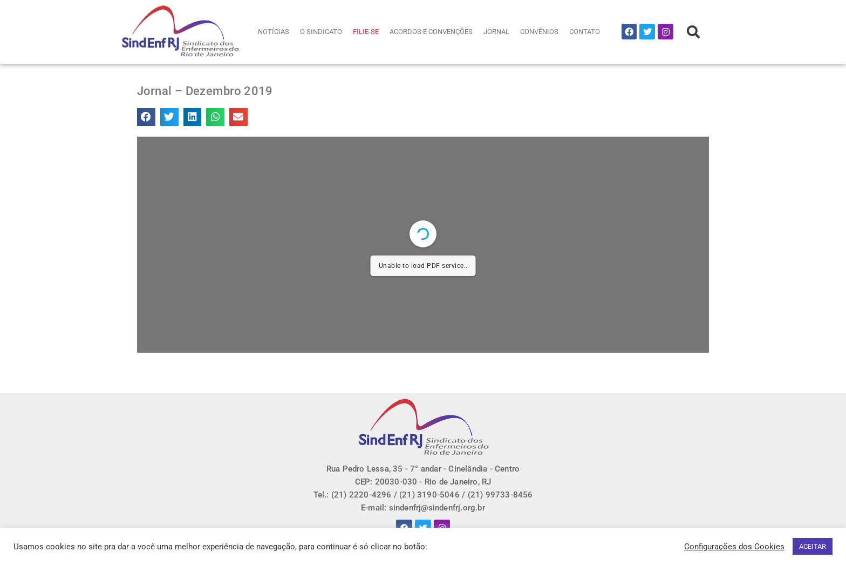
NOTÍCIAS (273, 32)
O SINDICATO (321, 32)
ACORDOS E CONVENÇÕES (431, 32)
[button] (693, 32)
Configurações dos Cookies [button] (734, 546)
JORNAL (496, 32)
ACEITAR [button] (812, 546)
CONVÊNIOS (539, 32)
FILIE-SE (366, 32)
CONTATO (584, 32)
